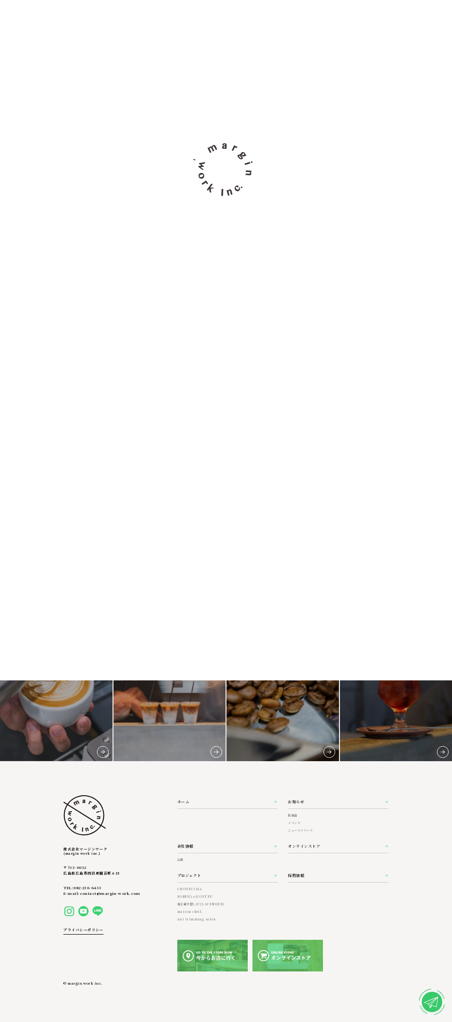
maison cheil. (190, 912)
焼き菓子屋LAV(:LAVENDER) (200, 904)
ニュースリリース (300, 830)
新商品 (292, 815)
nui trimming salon (196, 919)
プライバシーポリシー (83, 929)
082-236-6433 (87, 887)
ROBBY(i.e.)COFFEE (195, 896)
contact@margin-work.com (110, 893)
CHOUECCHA (189, 889)
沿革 (180, 860)
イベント (294, 823)
